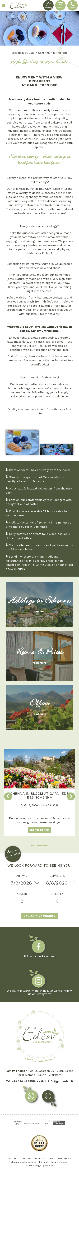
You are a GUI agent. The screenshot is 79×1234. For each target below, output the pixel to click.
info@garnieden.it (60, 1081)
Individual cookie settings (23, 1162)
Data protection (59, 1162)
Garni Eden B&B (34, 138)
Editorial (43, 1162)
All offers (39, 845)
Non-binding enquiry (39, 916)
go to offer (39, 829)
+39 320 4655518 (24, 1081)
